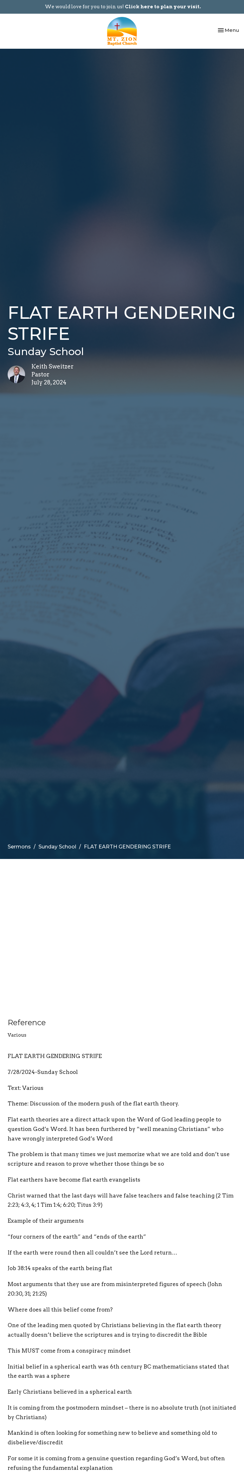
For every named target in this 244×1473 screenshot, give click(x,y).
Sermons (19, 847)
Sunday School (57, 847)
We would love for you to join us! (123, 7)
